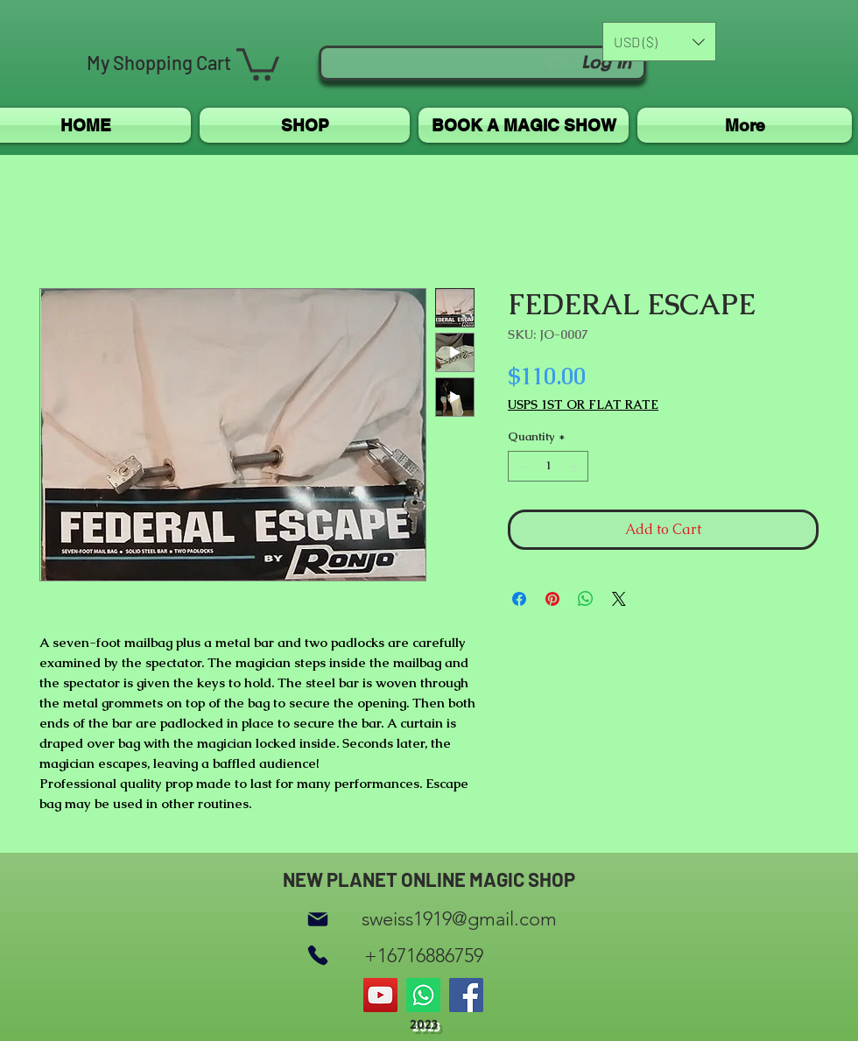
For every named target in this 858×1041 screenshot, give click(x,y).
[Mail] (317, 919)
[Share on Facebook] (519, 598)
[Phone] (317, 956)
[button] (257, 63)
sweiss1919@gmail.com (459, 919)
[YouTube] (380, 995)
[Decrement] (520, 467)
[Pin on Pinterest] (552, 598)
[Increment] (576, 467)
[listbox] (659, 41)
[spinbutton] (548, 467)
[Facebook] (466, 995)
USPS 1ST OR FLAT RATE (583, 404)
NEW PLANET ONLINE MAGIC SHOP (429, 879)
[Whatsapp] (423, 995)
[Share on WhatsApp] (585, 598)
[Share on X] (618, 598)
